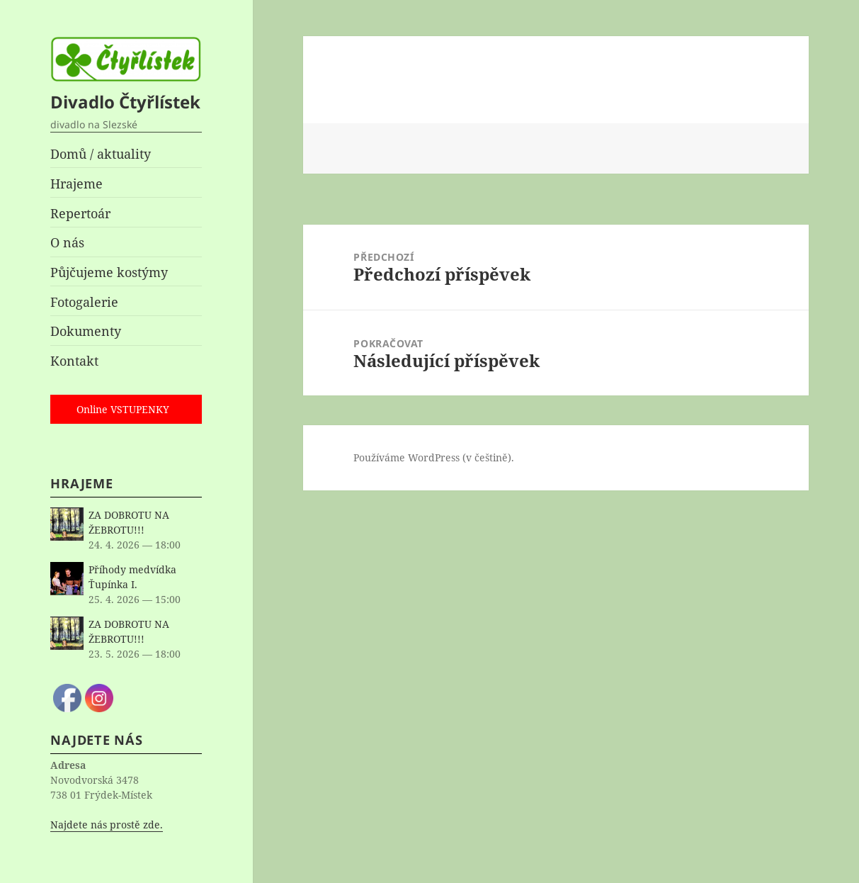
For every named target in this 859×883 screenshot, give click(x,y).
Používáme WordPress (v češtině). (433, 457)
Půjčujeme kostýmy (109, 272)
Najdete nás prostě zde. (106, 824)
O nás (67, 242)
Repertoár (80, 213)
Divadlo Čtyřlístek (125, 101)
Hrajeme (76, 183)
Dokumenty (85, 330)
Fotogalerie (84, 301)
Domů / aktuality (100, 153)
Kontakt (74, 360)
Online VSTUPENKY (122, 409)
